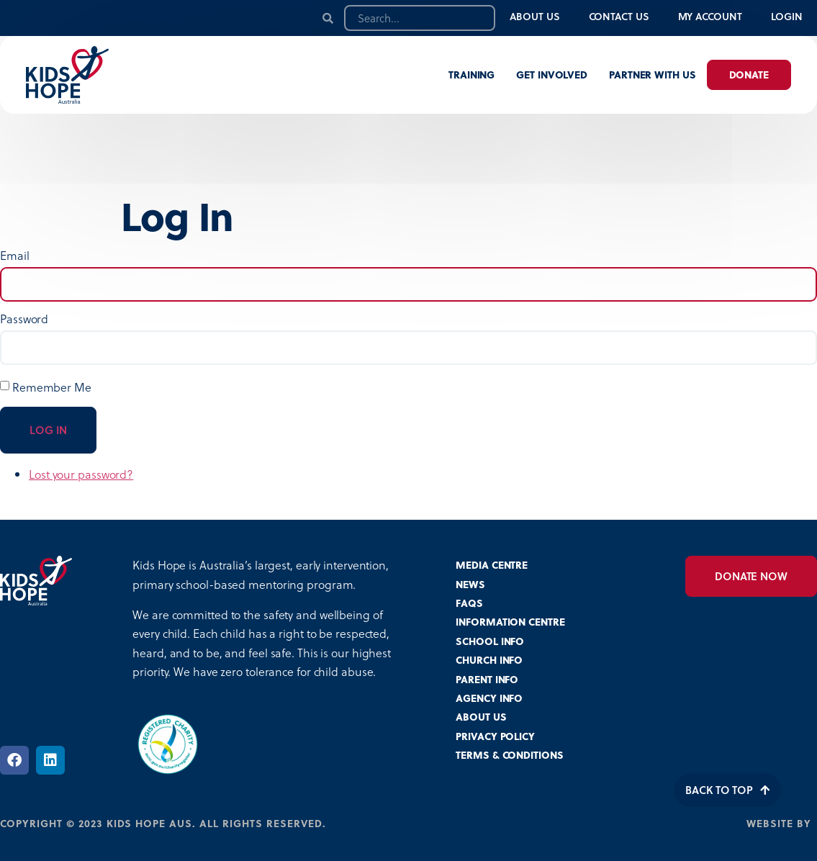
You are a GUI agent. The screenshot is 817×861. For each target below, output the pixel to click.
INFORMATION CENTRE (510, 621)
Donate (749, 74)
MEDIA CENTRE (492, 564)
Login (787, 16)
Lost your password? (81, 474)
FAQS (469, 602)
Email (15, 255)
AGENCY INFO (489, 698)
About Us (534, 16)
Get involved (551, 74)
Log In (48, 430)
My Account (710, 16)
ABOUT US (481, 716)
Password (24, 319)
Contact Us (619, 16)
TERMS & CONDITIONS (509, 754)
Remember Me (51, 387)
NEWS (470, 584)
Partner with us (652, 74)
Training (471, 74)
